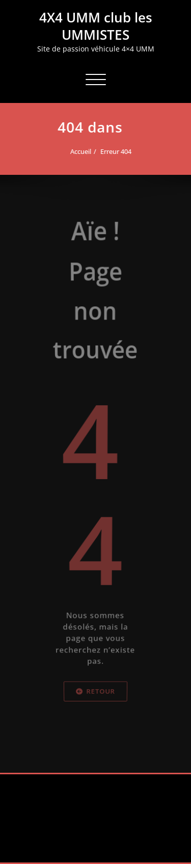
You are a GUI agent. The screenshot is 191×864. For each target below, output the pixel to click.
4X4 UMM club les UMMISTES (95, 26)
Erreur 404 (113, 151)
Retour (95, 719)
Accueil (78, 151)
